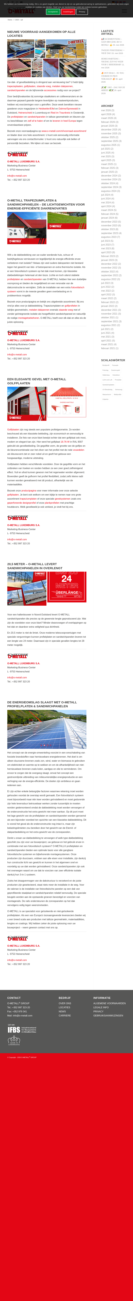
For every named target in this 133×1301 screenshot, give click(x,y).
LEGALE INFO (101, 1007)
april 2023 (106, 252)
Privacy (82, 12)
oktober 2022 (108, 271)
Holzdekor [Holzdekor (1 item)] (116, 375)
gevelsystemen (63, 499)
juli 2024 (105, 195)
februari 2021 (108, 348)
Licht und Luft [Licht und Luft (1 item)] (107, 380)
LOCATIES (64, 1007)
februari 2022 (108, 302)
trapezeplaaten (15, 86)
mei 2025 (106, 156)
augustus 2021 (109, 325)
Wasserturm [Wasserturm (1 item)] (106, 394)
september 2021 (109, 321)
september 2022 (109, 275)
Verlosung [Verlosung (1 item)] (118, 389)
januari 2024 (107, 218)
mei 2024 (106, 202)
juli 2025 (105, 149)
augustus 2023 (109, 237)
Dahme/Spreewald (68, 108)
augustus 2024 (109, 191)
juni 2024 (106, 198)
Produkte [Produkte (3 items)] (118, 380)
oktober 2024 (108, 183)
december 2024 (109, 175)
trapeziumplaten (28, 499)
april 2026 (106, 114)
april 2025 (106, 160)
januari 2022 (107, 306)
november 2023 (109, 225)
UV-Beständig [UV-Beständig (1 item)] (107, 389)
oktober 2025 (108, 137)
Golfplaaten (13, 429)
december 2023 (109, 221)
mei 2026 (106, 110)
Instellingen (68, 12)
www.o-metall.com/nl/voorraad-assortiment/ (64, 131)
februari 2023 (108, 256)
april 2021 (106, 340)
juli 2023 (105, 241)
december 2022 (109, 264)
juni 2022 (106, 287)
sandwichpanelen (16, 90)
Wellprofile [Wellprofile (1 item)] (117, 394)
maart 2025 (107, 164)
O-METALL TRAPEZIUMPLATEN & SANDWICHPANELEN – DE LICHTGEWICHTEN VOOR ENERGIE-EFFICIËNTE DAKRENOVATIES (46, 204)
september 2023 (109, 233)
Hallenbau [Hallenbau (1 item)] (106, 375)
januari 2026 (107, 126)
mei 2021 (106, 336)
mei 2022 (106, 291)
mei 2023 (106, 248)
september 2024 (109, 187)
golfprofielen (71, 306)
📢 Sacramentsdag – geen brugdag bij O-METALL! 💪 (111, 42)
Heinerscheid (25, 112)
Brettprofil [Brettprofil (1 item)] (105, 365)
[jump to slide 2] (47, 745)
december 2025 (109, 129)
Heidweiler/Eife (46, 108)
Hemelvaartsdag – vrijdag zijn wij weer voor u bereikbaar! (112, 62)
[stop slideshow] (50, 745)
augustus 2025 (109, 145)
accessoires (50, 90)
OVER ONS (65, 1003)
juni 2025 (106, 152)
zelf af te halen (35, 121)
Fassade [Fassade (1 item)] (115, 365)
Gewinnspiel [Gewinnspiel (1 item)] (115, 370)
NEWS (62, 1011)
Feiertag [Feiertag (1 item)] (105, 370)
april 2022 (106, 294)
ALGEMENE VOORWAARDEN (109, 1003)
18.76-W (65, 442)
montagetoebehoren (28, 318)
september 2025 (109, 141)
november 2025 (109, 133)
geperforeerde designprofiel (21, 503)
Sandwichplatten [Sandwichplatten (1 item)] (108, 385)
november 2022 (109, 267)
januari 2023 (107, 260)
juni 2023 (106, 244)
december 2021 (109, 310)
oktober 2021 (108, 317)
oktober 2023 (108, 229)
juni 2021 (106, 333)
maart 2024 (107, 210)
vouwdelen (78, 450)
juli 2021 (105, 329)
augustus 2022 (109, 279)
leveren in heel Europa (64, 121)
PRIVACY (98, 1011)
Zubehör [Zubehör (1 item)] (105, 399)
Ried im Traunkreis (60, 112)
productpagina (28, 490)
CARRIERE (65, 1015)
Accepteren (53, 12)
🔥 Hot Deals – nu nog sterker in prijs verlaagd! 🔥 (112, 76)
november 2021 (109, 313)
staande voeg (44, 86)
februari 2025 (108, 168)
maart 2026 (107, 118)
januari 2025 (107, 172)
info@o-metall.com (17, 176)
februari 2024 (108, 214)
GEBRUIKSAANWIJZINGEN (108, 1015)
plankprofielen (52, 503)
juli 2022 (105, 283)
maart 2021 (107, 344)
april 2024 (106, 206)
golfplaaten (29, 86)
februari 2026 (108, 122)
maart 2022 (107, 298)
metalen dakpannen (62, 86)
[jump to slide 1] (44, 745)
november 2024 (109, 179)
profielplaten (17, 117)
